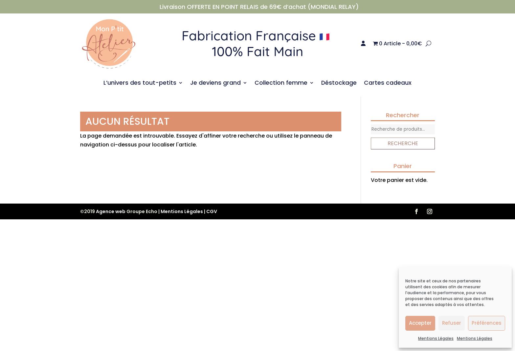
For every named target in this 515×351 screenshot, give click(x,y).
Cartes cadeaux (388, 83)
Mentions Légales (436, 338)
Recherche (403, 143)
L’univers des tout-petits (139, 83)
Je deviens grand (215, 83)
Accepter (420, 322)
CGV (211, 211)
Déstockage (339, 83)
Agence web (110, 211)
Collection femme (281, 83)
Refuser (451, 322)
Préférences (487, 322)
